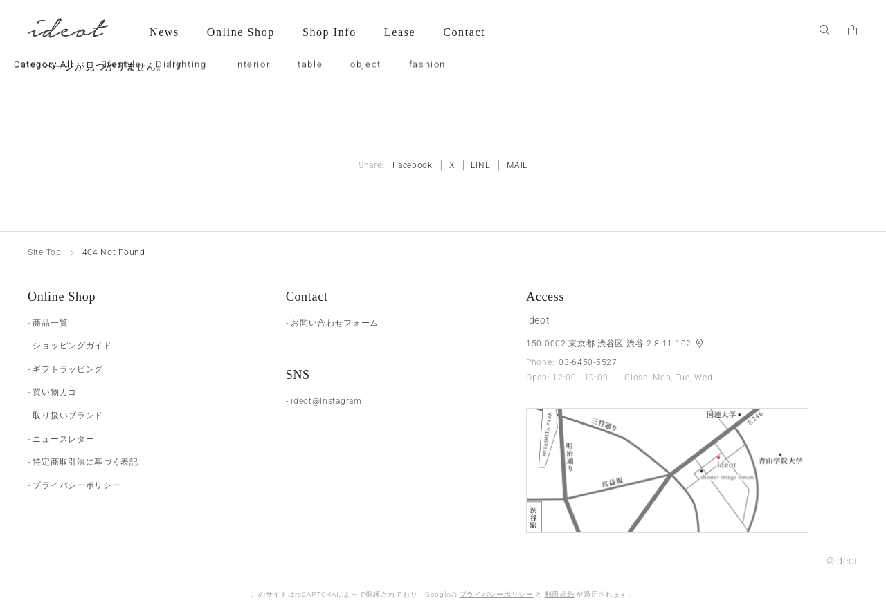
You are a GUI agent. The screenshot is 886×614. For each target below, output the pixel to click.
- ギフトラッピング (65, 369)
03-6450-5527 (588, 362)
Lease (399, 32)
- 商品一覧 (48, 323)
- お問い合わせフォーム (332, 323)
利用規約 (560, 594)
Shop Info (329, 32)
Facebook (412, 165)
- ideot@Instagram (324, 401)
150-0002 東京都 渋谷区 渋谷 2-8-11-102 (610, 343)
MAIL (517, 165)
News (164, 32)
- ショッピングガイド (70, 346)
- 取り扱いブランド (65, 415)
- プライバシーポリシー (74, 485)
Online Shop (241, 32)
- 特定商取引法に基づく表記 (83, 462)
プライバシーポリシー (497, 594)
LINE (480, 165)
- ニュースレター (61, 439)
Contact (464, 32)
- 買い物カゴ (52, 392)
